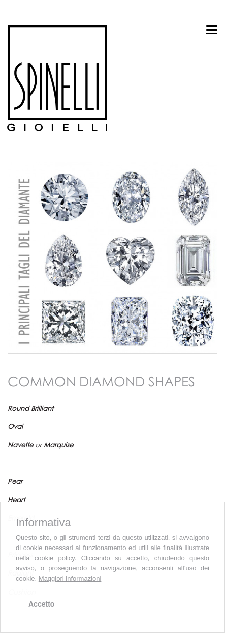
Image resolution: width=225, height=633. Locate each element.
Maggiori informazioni (70, 578)
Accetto (41, 604)
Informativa (43, 522)
